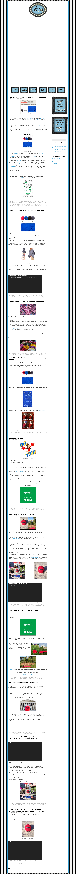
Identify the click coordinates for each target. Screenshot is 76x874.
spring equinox (40, 354)
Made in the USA (44, 294)
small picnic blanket (43, 206)
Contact (61, 89)
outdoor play (12, 204)
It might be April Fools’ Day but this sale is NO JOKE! (26, 210)
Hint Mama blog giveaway (39, 202)
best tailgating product (31, 200)
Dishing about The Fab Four (56, 151)
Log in (66, 871)
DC (19, 731)
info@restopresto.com (20, 649)
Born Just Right (54, 163)
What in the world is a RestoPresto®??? (21, 514)
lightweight (34, 603)
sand (35, 605)
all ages (30, 432)
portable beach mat (15, 297)
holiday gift (33, 433)
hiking (23, 603)
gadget (10, 202)
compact (12, 433)
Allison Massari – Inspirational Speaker (58, 161)
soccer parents (20, 606)
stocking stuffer (26, 434)
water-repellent (41, 434)
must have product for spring (34, 295)
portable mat (10, 205)
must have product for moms (23, 295)
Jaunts (33, 89)
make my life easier (27, 509)
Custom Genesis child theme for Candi (49, 871)
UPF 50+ (33, 434)
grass (23, 677)
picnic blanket (30, 604)
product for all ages (17, 205)
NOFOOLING (24, 241)
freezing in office (15, 603)
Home (15, 89)
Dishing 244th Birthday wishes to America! (59, 149)
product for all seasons (26, 205)
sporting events (20, 434)
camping (39, 602)
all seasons (34, 432)
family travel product (34, 201)
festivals (40, 201)
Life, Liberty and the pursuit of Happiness (23, 683)
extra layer (44, 508)
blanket (36, 602)
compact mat (13, 201)
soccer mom (41, 297)
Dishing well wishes (55, 153)
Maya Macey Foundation (56, 158)
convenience (18, 201)
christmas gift (41, 432)
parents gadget (28, 204)
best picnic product (23, 200)
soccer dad (37, 297)
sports (36, 606)
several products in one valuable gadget (31, 206)
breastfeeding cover (40, 200)
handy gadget (17, 202)
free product (44, 201)
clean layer (27, 508)
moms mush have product (23, 203)
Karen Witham (19, 163)
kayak (36, 803)
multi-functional (31, 203)
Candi (16, 98)
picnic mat (40, 204)
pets (25, 804)
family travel (20, 294)
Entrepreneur (12, 861)
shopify (29, 510)
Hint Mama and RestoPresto (30, 202)
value (24, 863)
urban (36, 434)
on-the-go (36, 203)
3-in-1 (31, 352)
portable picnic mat (23, 297)
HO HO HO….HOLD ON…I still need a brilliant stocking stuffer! (27, 358)
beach (37, 432)
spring (36, 354)
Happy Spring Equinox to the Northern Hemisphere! (26, 301)
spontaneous (32, 354)
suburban (42, 606)
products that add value (35, 205)
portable (44, 204)
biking (33, 602)
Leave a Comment (19, 98)
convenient (44, 860)
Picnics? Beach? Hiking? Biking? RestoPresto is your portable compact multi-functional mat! (26, 737)
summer (45, 606)
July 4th (42, 731)
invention (35, 294)
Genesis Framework (59, 871)
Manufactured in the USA (14, 203)
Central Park (30, 676)
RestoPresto (29, 118)
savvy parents (21, 206)
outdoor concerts (42, 203)
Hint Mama (42, 118)
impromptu (32, 294)
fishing (24, 803)
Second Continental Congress (17, 733)
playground (44, 296)
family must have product (25, 201)
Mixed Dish (43, 89)
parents (26, 604)
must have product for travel (19, 296)
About (52, 89)
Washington (34, 733)
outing (23, 804)
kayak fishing (39, 803)
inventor (39, 294)
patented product (35, 204)
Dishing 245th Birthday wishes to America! (59, 144)
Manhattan (24, 89)
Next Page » (14, 868)
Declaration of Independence (25, 731)
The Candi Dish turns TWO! (17, 438)
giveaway (13, 202)
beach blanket (29, 602)
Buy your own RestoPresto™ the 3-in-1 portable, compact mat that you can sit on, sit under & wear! (26, 810)
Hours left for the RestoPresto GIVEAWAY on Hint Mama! (27, 97)
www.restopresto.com (12, 241)
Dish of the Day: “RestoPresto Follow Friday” (23, 610)
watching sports (28, 863)
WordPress (63, 871)
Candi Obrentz (43, 602)
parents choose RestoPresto (20, 204)
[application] (25, 284)
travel (31, 434)
